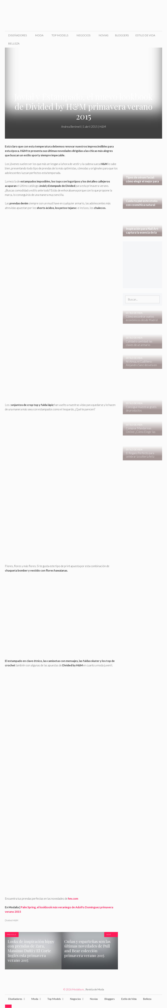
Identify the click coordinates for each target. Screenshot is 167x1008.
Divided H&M (11, 920)
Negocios (83, 35)
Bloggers (122, 35)
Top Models (60, 35)
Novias (103, 35)
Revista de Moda (94, 989)
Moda (39, 35)
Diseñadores (17, 35)
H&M (102, 126)
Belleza (13, 43)
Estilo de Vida (145, 35)
